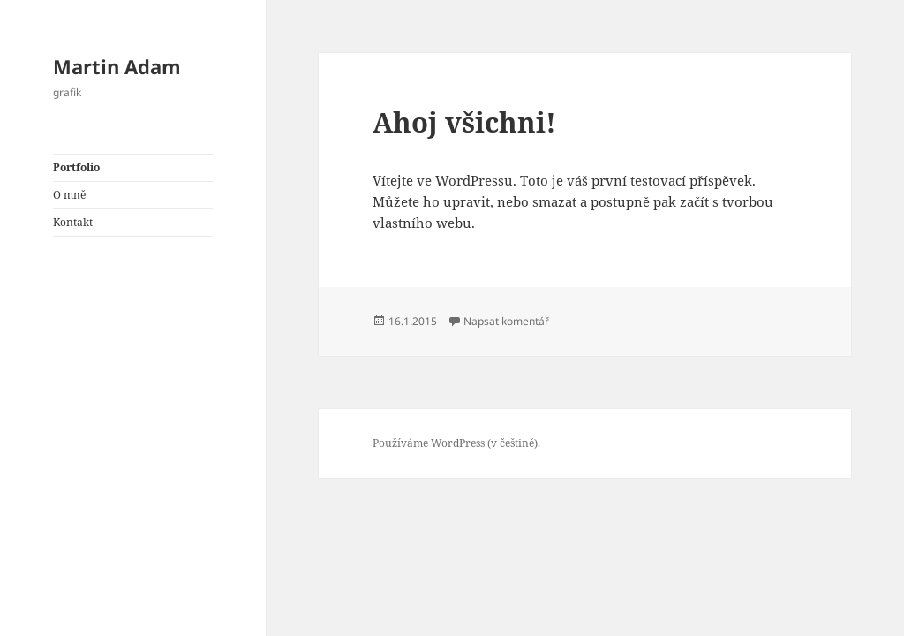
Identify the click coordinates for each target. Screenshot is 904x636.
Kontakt (73, 222)
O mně (69, 194)
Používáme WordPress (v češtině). (456, 442)
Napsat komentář (506, 321)
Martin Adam (117, 66)
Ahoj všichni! (464, 121)
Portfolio (76, 167)
